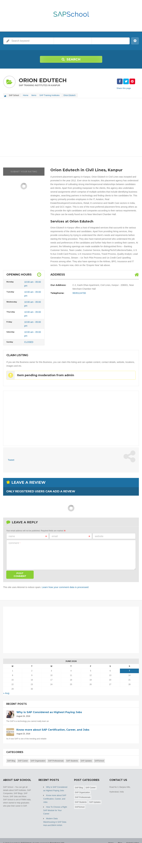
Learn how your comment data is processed (63, 585)
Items (36, 95)
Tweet (11, 458)
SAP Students (72, 759)
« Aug (6, 691)
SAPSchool (99, 759)
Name (28, 534)
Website (99, 534)
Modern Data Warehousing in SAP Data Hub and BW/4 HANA (54, 814)
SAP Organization (38, 759)
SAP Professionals (56, 759)
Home (26, 95)
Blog (121, 835)
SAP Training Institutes (52, 95)
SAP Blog (11, 759)
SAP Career (23, 759)
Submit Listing (133, 835)
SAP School (26, 835)
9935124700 (78, 292)
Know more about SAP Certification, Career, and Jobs (54, 796)
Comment (14, 541)
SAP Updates (86, 759)
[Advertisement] (71, 126)
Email (71, 534)
